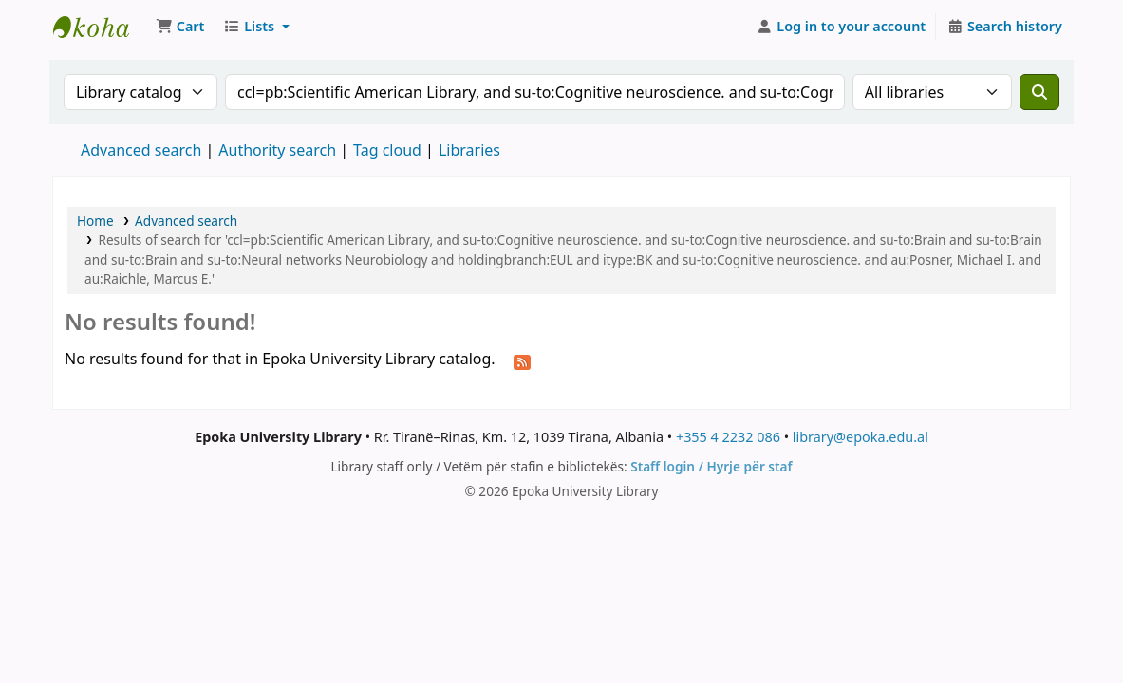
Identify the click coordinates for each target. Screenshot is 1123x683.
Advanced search (141, 149)
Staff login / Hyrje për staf (711, 466)
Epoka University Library (100, 27)
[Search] (1039, 92)
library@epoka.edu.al (860, 437)
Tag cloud (387, 149)
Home (95, 221)
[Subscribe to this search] (522, 360)
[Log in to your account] (841, 27)
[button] (180, 27)
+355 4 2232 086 (728, 437)
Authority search (277, 149)
